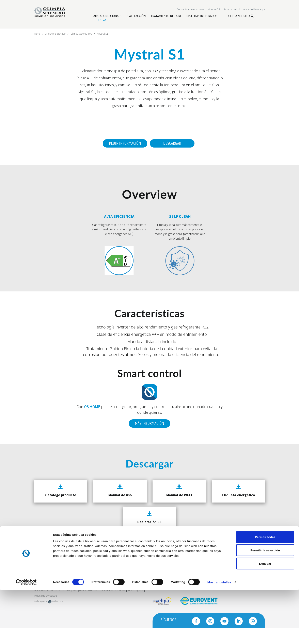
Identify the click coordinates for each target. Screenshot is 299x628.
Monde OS (214, 10)
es (102, 20)
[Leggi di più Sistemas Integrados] (202, 16)
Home (37, 33)
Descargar (172, 143)
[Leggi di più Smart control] (231, 10)
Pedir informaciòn (124, 143)
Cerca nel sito (241, 16)
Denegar (265, 601)
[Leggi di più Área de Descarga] (254, 10)
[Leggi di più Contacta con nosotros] (190, 10)
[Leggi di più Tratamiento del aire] (166, 16)
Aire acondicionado (57, 33)
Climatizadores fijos (85, 33)
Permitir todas (265, 575)
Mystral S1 (107, 33)
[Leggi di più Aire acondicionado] (108, 16)
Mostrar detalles (219, 620)
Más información (149, 422)
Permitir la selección (265, 588)
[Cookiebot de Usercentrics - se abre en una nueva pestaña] (26, 620)
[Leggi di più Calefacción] (136, 16)
